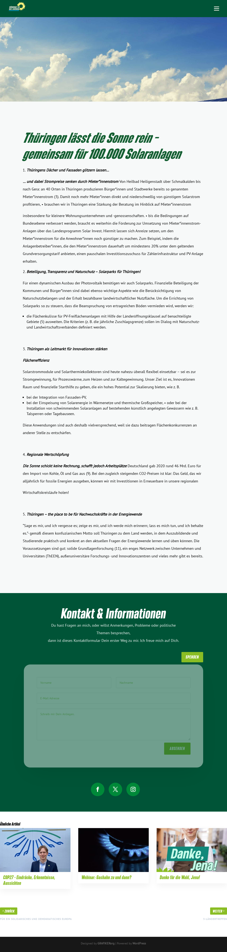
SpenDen (192, 657)
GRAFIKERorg (106, 943)
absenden (177, 747)
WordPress (139, 943)
